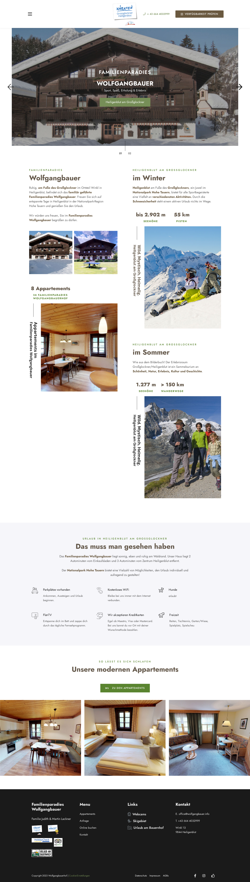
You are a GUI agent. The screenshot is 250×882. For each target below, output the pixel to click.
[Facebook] (195, 875)
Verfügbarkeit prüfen (199, 14)
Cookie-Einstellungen (79, 875)
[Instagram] (204, 875)
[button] (13, 86)
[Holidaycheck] (213, 875)
